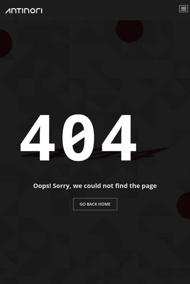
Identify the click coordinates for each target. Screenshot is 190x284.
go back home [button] (95, 204)
